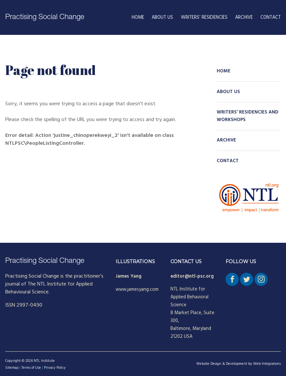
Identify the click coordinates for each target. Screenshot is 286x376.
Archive (244, 17)
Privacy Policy (55, 368)
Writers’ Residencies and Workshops (247, 116)
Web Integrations (267, 364)
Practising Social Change (44, 17)
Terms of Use (31, 368)
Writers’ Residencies (204, 17)
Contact (270, 17)
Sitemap (11, 368)
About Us (162, 17)
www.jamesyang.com (137, 289)
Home (138, 17)
